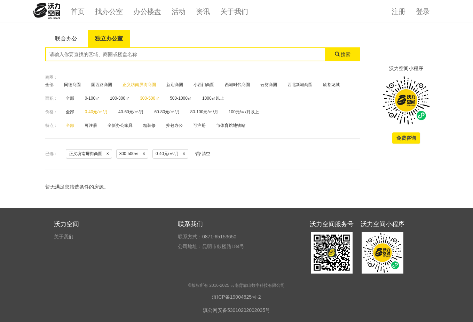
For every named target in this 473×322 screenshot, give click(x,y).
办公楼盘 (147, 11)
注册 (398, 11)
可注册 (91, 125)
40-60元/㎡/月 (131, 111)
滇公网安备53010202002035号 (236, 310)
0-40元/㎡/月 (96, 111)
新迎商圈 (174, 84)
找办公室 (109, 11)
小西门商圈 (204, 84)
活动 (179, 11)
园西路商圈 (101, 84)
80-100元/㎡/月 (204, 111)
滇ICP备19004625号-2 (236, 297)
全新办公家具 (120, 125)
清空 (202, 153)
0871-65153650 (219, 236)
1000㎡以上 (213, 98)
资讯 (203, 11)
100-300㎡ (119, 98)
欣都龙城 (331, 84)
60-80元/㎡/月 (167, 111)
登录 (423, 11)
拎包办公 (174, 125)
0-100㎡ (92, 98)
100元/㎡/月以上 (244, 111)
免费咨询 (406, 138)
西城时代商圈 (237, 84)
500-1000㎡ (181, 98)
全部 (49, 84)
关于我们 (234, 11)
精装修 (149, 125)
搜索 (343, 54)
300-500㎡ (149, 98)
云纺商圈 (268, 84)
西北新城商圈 (300, 84)
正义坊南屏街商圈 (139, 84)
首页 (78, 11)
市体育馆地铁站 (230, 125)
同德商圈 (72, 84)
